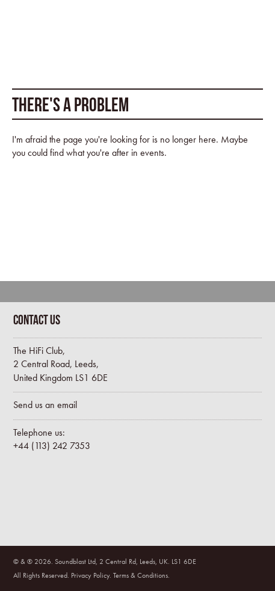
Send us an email (45, 404)
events (152, 152)
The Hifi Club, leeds (61, 39)
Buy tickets (64, 501)
